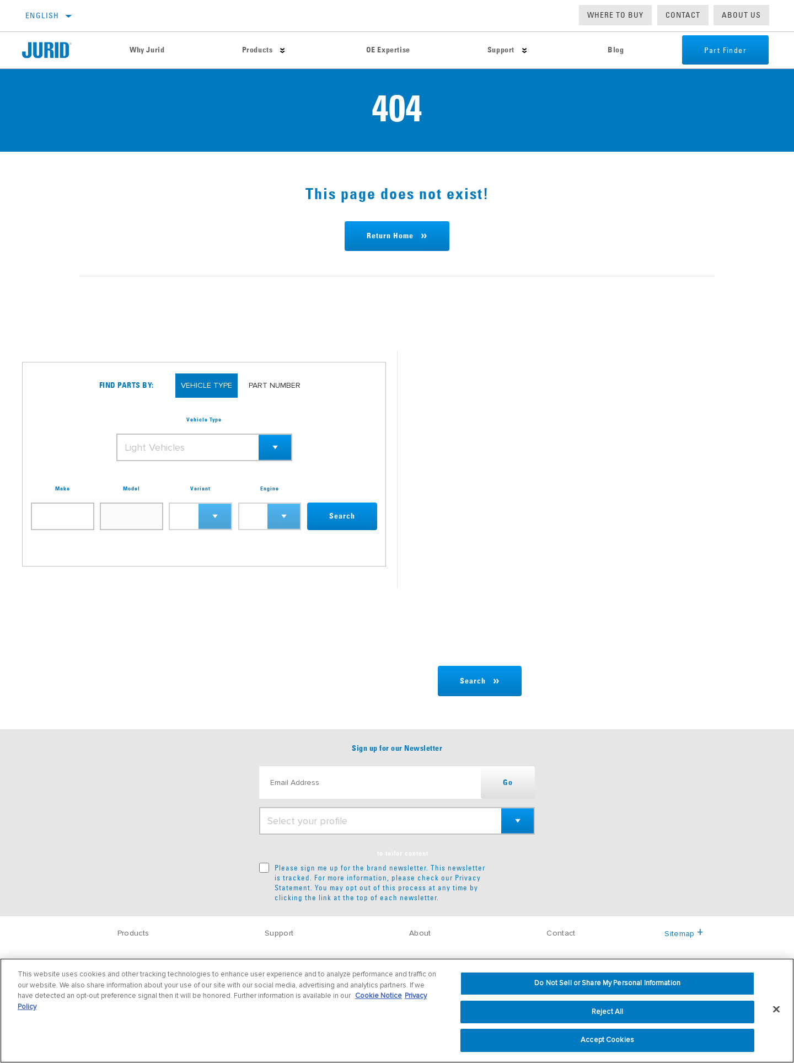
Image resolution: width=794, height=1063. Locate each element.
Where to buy (615, 15)
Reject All (607, 1011)
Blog (616, 50)
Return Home (390, 236)
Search (342, 516)
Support (500, 50)
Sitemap (683, 933)
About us (741, 15)
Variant (200, 489)
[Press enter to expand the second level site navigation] (282, 50)
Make (62, 489)
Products (257, 50)
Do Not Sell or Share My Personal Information (607, 983)
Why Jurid (147, 50)
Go (508, 783)
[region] (397, 1010)
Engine (269, 489)
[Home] (56, 50)
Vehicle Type (204, 420)
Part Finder (725, 50)
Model (131, 489)
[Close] (776, 1009)
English (42, 15)
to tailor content (402, 854)
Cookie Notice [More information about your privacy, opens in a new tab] (378, 995)
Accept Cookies (607, 1039)
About (420, 933)
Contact (683, 15)
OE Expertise (388, 50)
